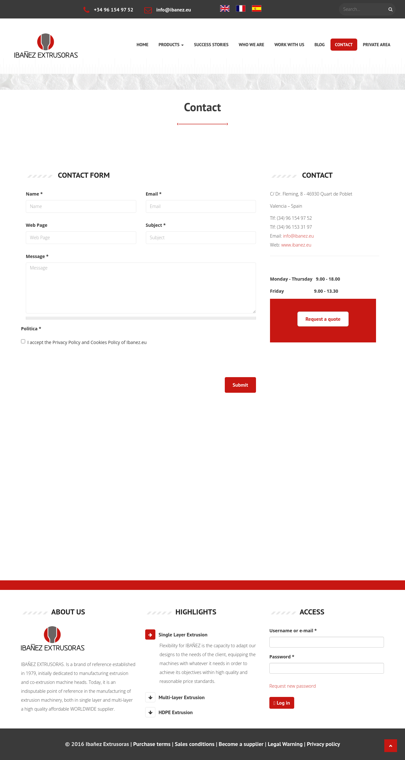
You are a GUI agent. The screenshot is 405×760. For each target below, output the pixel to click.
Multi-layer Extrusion (175, 697)
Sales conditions (195, 744)
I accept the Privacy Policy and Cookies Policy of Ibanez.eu (84, 342)
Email (154, 194)
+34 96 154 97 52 (108, 9)
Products (171, 44)
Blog (320, 44)
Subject (156, 225)
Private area (376, 44)
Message (37, 256)
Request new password (292, 686)
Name (34, 194)
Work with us (289, 44)
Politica (31, 329)
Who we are (251, 44)
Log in (282, 702)
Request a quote (322, 319)
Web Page (36, 225)
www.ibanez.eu (296, 245)
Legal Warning (285, 744)
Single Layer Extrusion (176, 634)
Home (142, 44)
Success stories (211, 44)
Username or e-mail (293, 630)
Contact (344, 44)
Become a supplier (241, 744)
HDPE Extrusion (169, 712)
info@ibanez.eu (167, 9)
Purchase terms (151, 744)
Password (281, 657)
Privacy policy (323, 744)
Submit (240, 385)
